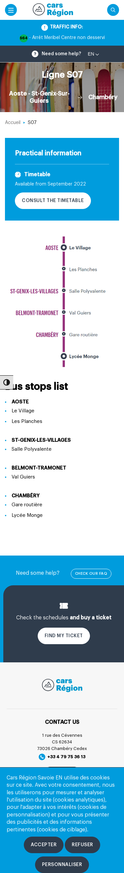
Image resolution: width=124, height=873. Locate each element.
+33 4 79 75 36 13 (62, 757)
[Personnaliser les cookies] (62, 864)
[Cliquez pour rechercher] (113, 10)
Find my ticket (64, 636)
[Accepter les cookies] (43, 845)
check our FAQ (91, 573)
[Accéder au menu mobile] (11, 10)
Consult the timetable (53, 200)
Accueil (13, 122)
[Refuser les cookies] (82, 845)
